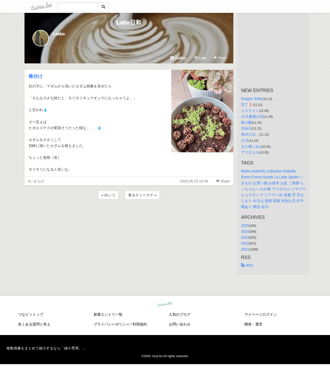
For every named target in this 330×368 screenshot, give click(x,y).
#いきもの (36, 181)
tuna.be (165, 303)
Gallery (178, 58)
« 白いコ (108, 195)
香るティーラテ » (142, 195)
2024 (245, 231)
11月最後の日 (252, 116)
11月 (245, 140)
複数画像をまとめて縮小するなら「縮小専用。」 (46, 348)
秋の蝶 (246, 122)
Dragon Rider (251, 99)
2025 (245, 225)
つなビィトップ (30, 314)
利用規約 (140, 324)
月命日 (246, 128)
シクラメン (250, 110)
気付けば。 (250, 134)
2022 (245, 243)
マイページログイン (260, 314)
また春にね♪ (251, 146)
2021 (245, 249)
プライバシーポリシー (112, 324)
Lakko (59, 34)
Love (200, 58)
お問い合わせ (180, 324)
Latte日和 (129, 22)
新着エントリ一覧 (108, 314)
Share (220, 58)
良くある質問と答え (34, 324)
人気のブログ (180, 314)
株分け (36, 76)
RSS (247, 265)
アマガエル (250, 152)
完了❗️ (247, 105)
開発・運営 (253, 324)
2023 (245, 237)
